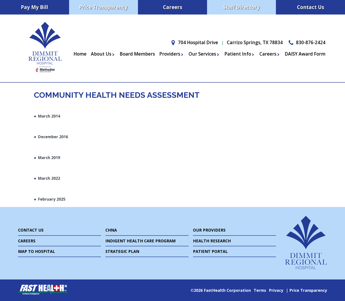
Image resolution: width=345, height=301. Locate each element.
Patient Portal (210, 251)
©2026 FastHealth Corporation (221, 290)
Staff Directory (241, 7)
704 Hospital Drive (193, 42)
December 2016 (53, 136)
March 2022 (49, 178)
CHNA (111, 230)
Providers (171, 54)
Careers (172, 7)
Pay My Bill (34, 7)
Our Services (204, 54)
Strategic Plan (122, 251)
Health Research (212, 240)
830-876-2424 (306, 42)
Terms (260, 290)
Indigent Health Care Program (140, 240)
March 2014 (49, 116)
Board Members (137, 54)
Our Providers (209, 230)
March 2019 (49, 157)
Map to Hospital (36, 251)
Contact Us (310, 7)
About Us (103, 54)
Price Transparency (103, 7)
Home (79, 54)
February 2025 (51, 199)
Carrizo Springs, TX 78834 (255, 42)
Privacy (276, 290)
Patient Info (239, 54)
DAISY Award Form (305, 54)
